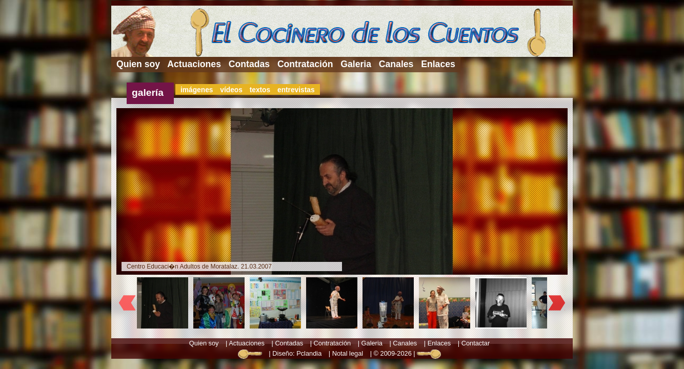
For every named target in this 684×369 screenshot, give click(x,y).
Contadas (249, 64)
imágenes (196, 90)
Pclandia (308, 353)
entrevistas (296, 90)
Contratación (305, 64)
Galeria (355, 64)
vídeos (231, 90)
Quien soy (138, 64)
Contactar (475, 343)
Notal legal (347, 353)
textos (260, 90)
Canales (396, 64)
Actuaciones (194, 64)
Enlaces (438, 64)
